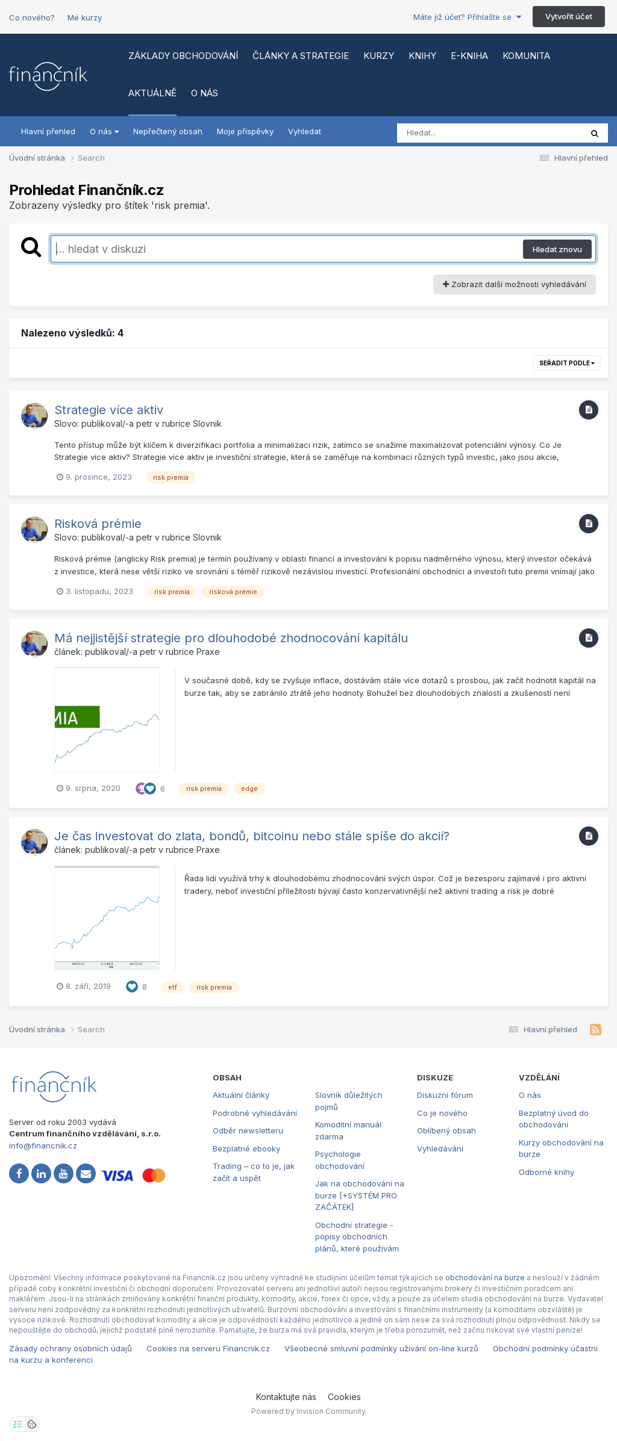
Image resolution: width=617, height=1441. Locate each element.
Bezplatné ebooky (246, 1148)
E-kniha (469, 55)
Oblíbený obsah (446, 1130)
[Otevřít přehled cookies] (32, 1424)
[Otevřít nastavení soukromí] (17, 1424)
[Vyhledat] (466, 133)
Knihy (422, 55)
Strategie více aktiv (108, 410)
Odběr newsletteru (248, 1130)
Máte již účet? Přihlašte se (467, 17)
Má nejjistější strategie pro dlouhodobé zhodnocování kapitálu (231, 638)
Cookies (344, 1397)
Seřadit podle (567, 363)
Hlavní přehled (48, 131)
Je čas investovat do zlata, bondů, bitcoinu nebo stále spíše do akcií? (251, 836)
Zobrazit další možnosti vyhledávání (514, 284)
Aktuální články (241, 1095)
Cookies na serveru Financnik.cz (208, 1348)
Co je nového (442, 1113)
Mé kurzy (84, 17)
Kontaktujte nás (286, 1397)
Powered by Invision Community (308, 1411)
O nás (204, 93)
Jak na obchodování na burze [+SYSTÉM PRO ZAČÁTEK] (359, 1195)
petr (144, 423)
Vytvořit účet (568, 16)
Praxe (208, 651)
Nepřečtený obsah (167, 131)
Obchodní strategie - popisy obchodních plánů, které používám (357, 1236)
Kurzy (378, 55)
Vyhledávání (440, 1148)
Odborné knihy (546, 1172)
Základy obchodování (183, 55)
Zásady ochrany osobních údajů (70, 1348)
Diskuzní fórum (445, 1095)
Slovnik (207, 423)
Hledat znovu (557, 249)
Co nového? (32, 17)
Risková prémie (98, 523)
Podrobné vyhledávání (255, 1113)
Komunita (526, 55)
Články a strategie (300, 55)
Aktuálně (152, 93)
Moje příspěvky (245, 131)
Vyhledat (304, 131)
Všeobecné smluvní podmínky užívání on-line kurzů (381, 1348)
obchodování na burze (485, 1277)
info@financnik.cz (43, 1145)
